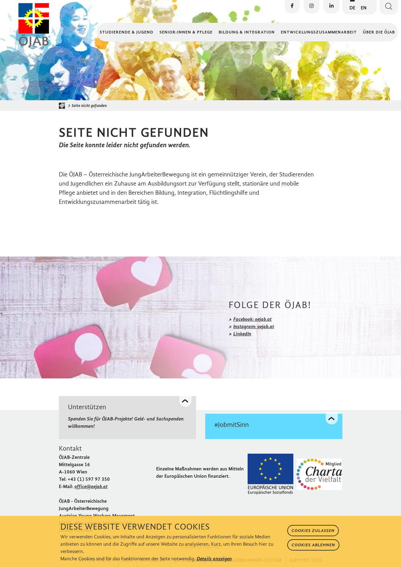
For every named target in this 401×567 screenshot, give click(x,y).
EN (364, 8)
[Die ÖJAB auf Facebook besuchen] (292, 6)
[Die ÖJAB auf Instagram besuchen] (311, 6)
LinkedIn (242, 334)
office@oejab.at (91, 486)
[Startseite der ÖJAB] (63, 106)
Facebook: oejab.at (252, 319)
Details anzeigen (214, 559)
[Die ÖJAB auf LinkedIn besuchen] (331, 6)
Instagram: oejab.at (253, 326)
